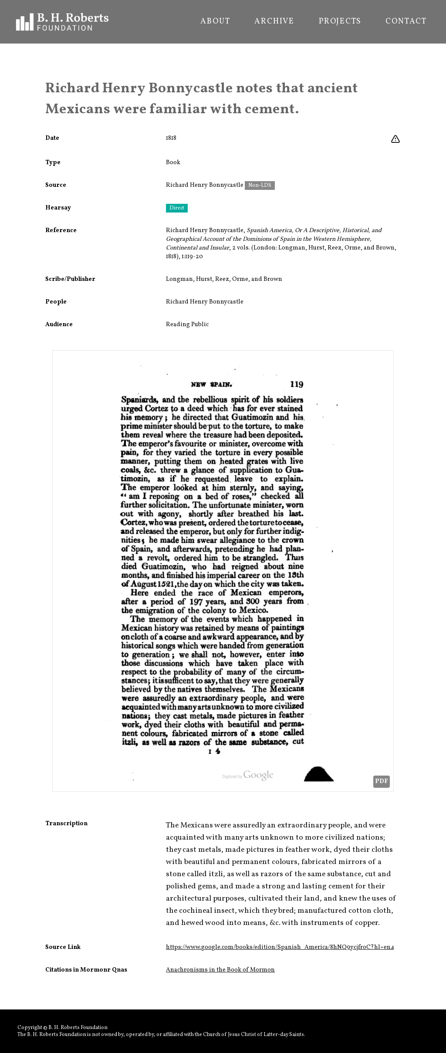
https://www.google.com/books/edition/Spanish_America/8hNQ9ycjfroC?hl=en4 (280, 947)
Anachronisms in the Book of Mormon (220, 970)
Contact (406, 21)
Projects (340, 21)
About (215, 21)
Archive (274, 21)
